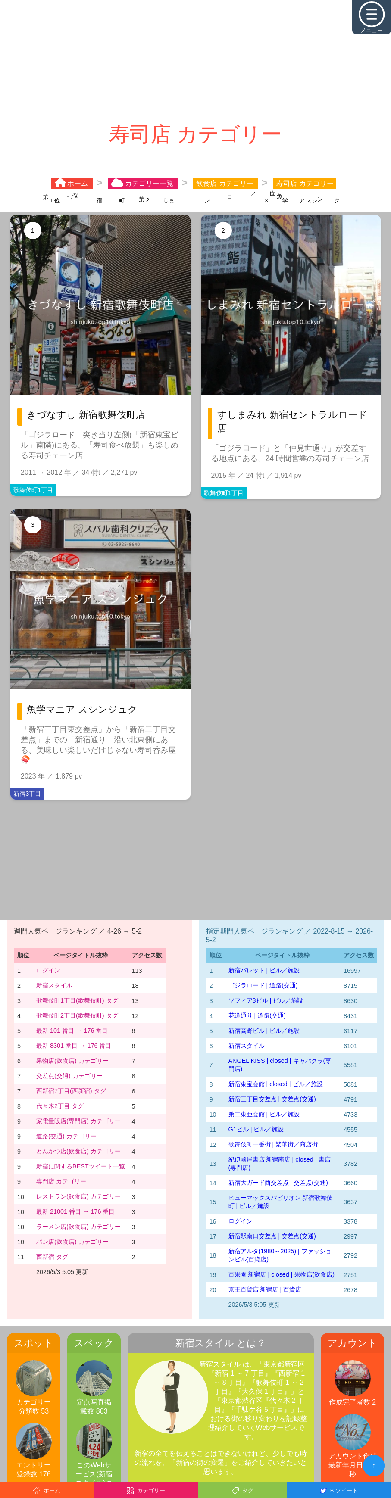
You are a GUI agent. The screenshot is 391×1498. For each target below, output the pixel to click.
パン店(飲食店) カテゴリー (72, 1241)
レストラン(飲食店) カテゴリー (78, 1196)
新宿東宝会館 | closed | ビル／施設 (275, 1084)
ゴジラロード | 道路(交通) (263, 985)
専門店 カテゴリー (61, 1181)
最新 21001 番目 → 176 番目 (75, 1211)
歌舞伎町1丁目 (33, 489)
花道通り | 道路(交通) (257, 1015)
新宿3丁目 (27, 793)
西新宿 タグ (52, 1256)
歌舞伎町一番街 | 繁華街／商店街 (273, 1144)
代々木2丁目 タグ (60, 1105)
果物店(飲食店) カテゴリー (72, 1060)
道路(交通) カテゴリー (66, 1136)
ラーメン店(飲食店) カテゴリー (78, 1226)
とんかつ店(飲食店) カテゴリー (78, 1151)
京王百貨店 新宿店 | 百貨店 (265, 1289)
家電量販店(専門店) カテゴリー (78, 1121)
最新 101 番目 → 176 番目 (72, 1030)
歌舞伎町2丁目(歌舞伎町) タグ (77, 1015)
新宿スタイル (54, 985)
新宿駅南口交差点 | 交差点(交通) (272, 1236)
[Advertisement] (195, 60)
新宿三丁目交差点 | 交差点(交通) (272, 1099)
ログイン (48, 970)
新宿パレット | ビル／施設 (264, 970)
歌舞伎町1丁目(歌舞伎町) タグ (77, 1000)
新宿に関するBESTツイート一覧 (80, 1166)
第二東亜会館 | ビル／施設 (264, 1114)
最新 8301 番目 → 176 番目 (73, 1045)
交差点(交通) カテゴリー (69, 1075)
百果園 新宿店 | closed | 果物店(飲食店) (281, 1274)
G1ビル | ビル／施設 (256, 1129)
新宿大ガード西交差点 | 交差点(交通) (278, 1182)
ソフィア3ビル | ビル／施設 (265, 1000)
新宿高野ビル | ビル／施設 (264, 1030)
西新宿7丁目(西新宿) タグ (71, 1090)
